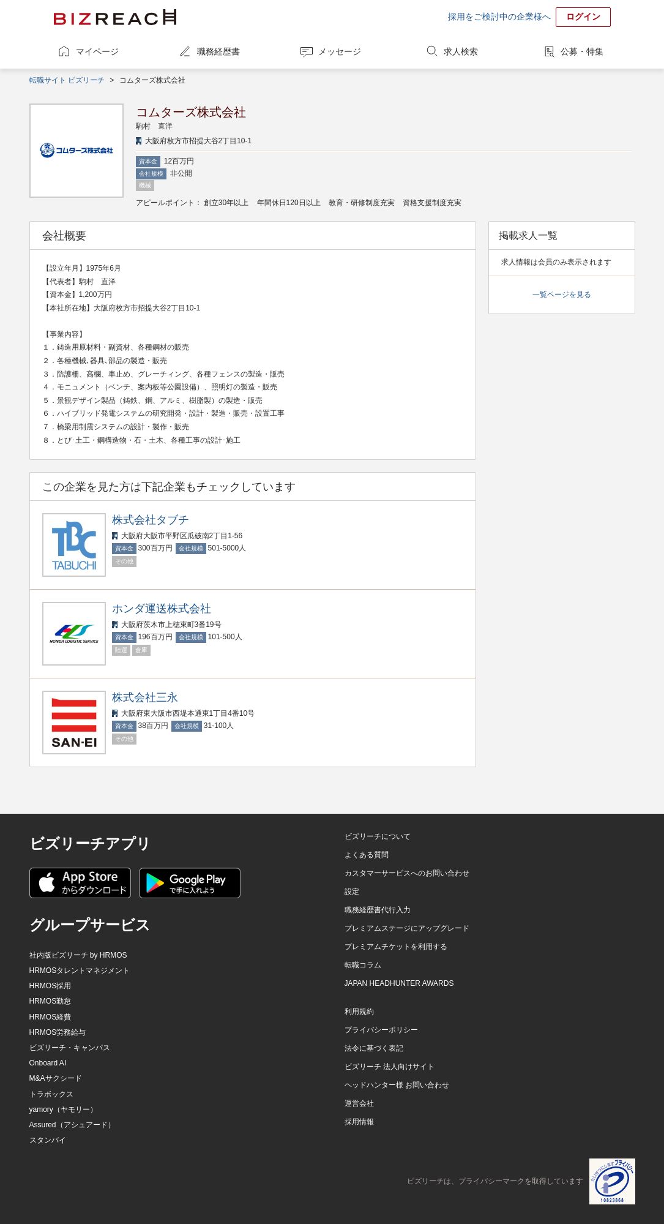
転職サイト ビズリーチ (67, 80)
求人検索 (461, 51)
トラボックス (51, 1094)
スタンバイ (47, 1140)
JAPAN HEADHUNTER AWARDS (399, 983)
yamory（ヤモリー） (63, 1109)
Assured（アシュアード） (72, 1125)
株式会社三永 (145, 697)
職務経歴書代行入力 (378, 910)
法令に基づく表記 (374, 1048)
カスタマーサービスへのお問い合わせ (407, 873)
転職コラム (363, 965)
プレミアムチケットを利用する (396, 946)
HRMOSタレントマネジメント (79, 970)
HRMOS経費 (50, 1017)
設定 (352, 891)
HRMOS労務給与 (57, 1032)
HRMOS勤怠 (50, 1001)
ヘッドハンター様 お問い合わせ (397, 1085)
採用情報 (359, 1121)
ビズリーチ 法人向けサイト (390, 1066)
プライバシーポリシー (381, 1030)
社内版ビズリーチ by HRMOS (78, 955)
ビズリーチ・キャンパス (69, 1047)
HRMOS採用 (50, 986)
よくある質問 (367, 854)
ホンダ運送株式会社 (161, 609)
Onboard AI (48, 1063)
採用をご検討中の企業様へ (499, 16)
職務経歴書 (218, 51)
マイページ (97, 51)
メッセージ (339, 51)
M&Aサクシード (55, 1078)
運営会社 (359, 1103)
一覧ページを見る (561, 294)
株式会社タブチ (150, 520)
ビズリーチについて (378, 836)
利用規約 (359, 1011)
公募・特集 (582, 51)
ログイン (583, 16)
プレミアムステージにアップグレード (407, 928)
